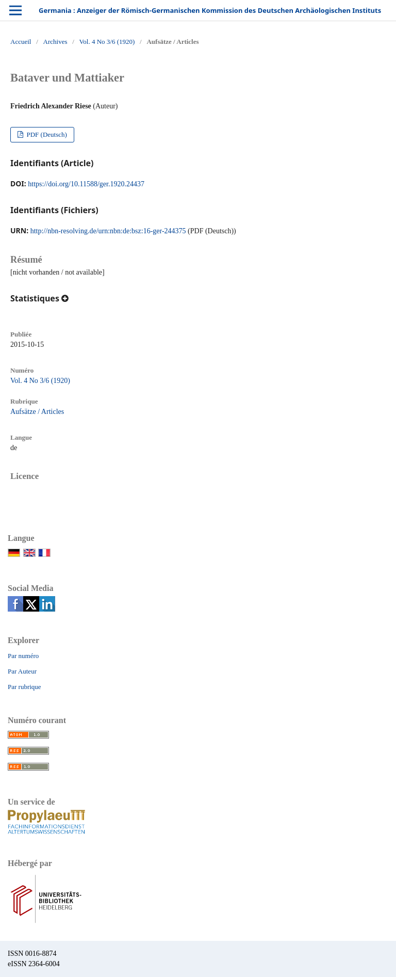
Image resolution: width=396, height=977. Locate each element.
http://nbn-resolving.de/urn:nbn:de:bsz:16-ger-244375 (108, 231)
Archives (55, 41)
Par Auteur (22, 671)
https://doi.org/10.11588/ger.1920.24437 (86, 184)
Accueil (20, 41)
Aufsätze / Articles (37, 411)
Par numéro (23, 656)
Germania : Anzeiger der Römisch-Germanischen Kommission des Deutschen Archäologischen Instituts (210, 10)
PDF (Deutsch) (46, 134)
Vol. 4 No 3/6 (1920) (107, 41)
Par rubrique (24, 687)
